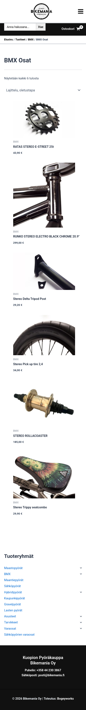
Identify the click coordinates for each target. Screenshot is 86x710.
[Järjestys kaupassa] (43, 90)
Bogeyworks (65, 698)
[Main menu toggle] (80, 11)
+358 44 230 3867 (49, 670)
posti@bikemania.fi (51, 675)
